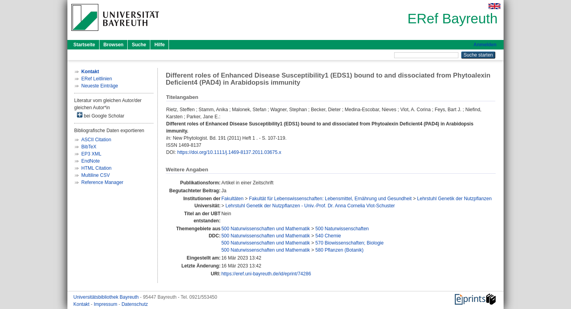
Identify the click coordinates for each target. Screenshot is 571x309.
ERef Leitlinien (96, 79)
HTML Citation (96, 168)
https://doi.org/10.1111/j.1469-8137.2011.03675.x (229, 152)
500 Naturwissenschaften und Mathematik (265, 228)
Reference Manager (102, 182)
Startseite (84, 44)
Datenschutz (134, 304)
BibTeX (88, 147)
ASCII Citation (96, 139)
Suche (139, 44)
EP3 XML (91, 154)
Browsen (113, 44)
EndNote (90, 161)
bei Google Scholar (100, 115)
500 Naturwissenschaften (342, 228)
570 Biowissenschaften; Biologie (349, 243)
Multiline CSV (95, 175)
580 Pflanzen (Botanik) (339, 250)
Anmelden (484, 44)
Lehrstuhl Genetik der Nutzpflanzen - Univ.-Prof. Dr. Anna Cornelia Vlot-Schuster (310, 206)
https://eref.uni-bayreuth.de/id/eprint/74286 (266, 274)
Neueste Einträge (99, 86)
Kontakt (82, 304)
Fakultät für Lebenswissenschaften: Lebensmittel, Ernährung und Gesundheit (330, 198)
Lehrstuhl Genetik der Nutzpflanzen (454, 198)
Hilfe (159, 44)
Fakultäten (232, 198)
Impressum (106, 304)
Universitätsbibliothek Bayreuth (106, 297)
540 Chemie (328, 236)
